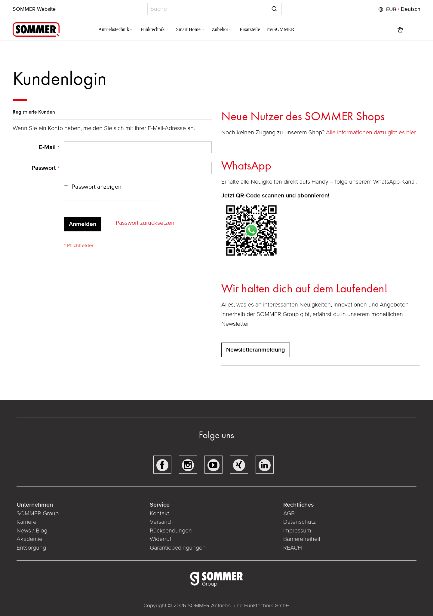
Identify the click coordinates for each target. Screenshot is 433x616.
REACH (292, 547)
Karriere (27, 522)
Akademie (31, 539)
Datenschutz (299, 522)
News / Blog (32, 530)
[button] (398, 9)
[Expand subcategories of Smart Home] (187, 30)
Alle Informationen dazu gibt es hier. (372, 132)
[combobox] (214, 9)
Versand (160, 522)
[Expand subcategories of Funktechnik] (151, 30)
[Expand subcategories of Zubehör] (215, 30)
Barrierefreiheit (301, 539)
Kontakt (160, 513)
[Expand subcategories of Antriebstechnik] (116, 30)
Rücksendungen (171, 530)
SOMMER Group (38, 513)
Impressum (297, 530)
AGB (288, 513)
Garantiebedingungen (178, 547)
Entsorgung (32, 547)
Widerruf (160, 539)
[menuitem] (101, 29)
